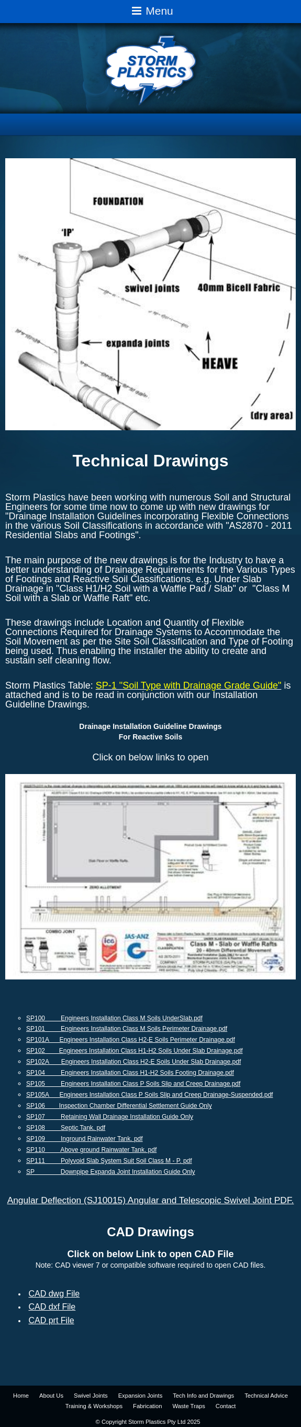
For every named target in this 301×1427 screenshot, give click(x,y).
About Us (51, 1395)
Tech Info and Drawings (203, 1395)
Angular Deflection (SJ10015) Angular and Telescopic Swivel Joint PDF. (150, 1200)
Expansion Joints (140, 1395)
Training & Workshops (93, 1406)
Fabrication (147, 1406)
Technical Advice (266, 1395)
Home (21, 1395)
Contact (226, 1406)
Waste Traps (188, 1406)
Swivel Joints (91, 1395)
